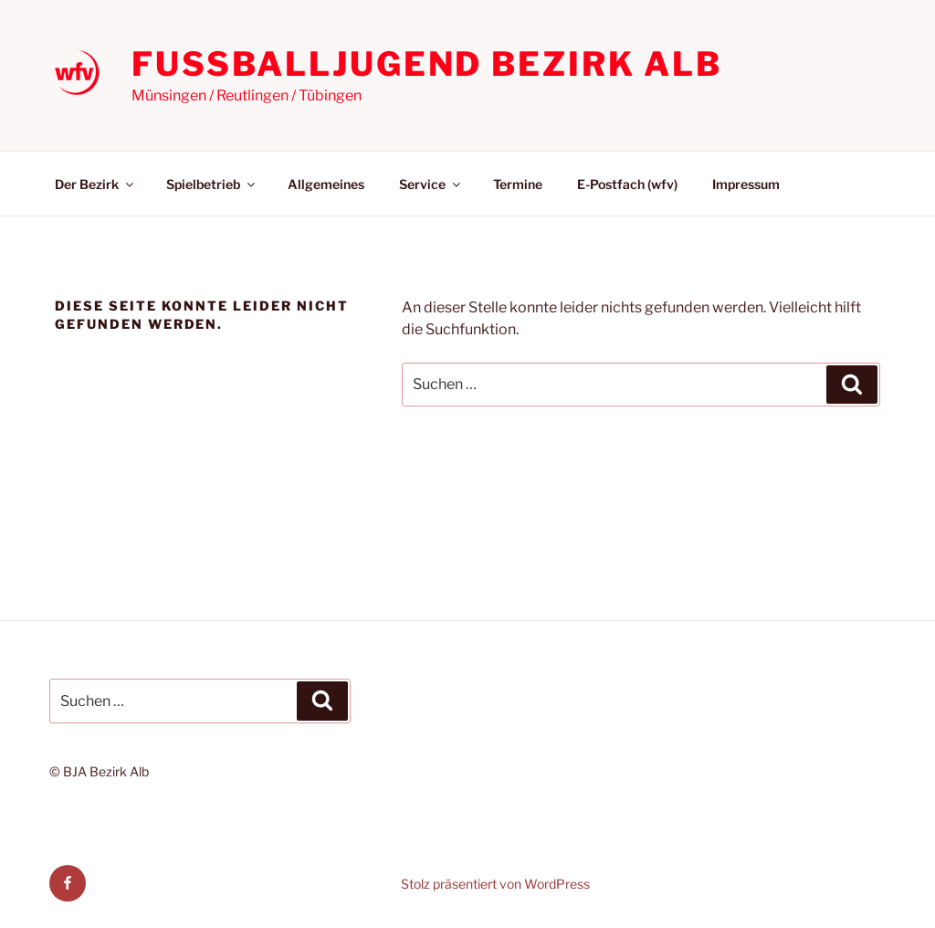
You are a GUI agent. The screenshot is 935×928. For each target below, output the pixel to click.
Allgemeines (326, 184)
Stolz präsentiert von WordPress (495, 883)
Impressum (746, 184)
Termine (517, 184)
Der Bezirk (95, 184)
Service (431, 184)
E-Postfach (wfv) (627, 184)
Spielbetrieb (211, 184)
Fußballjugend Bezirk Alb (426, 64)
